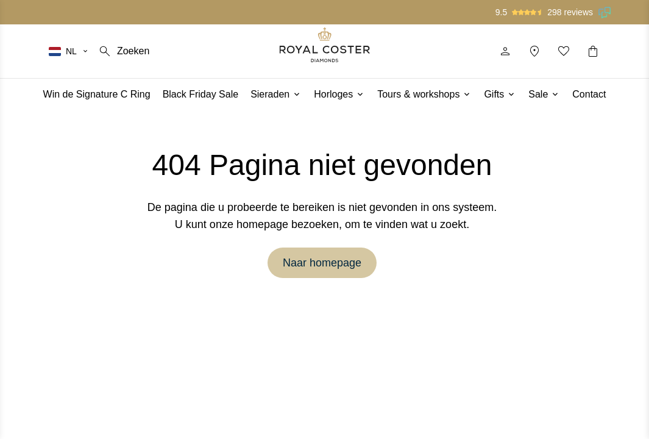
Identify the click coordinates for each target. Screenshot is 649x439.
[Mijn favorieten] (563, 51)
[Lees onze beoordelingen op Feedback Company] (605, 12)
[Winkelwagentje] (593, 51)
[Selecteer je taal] (69, 51)
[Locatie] (534, 51)
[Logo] (324, 44)
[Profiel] (505, 51)
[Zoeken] (123, 51)
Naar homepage (322, 263)
